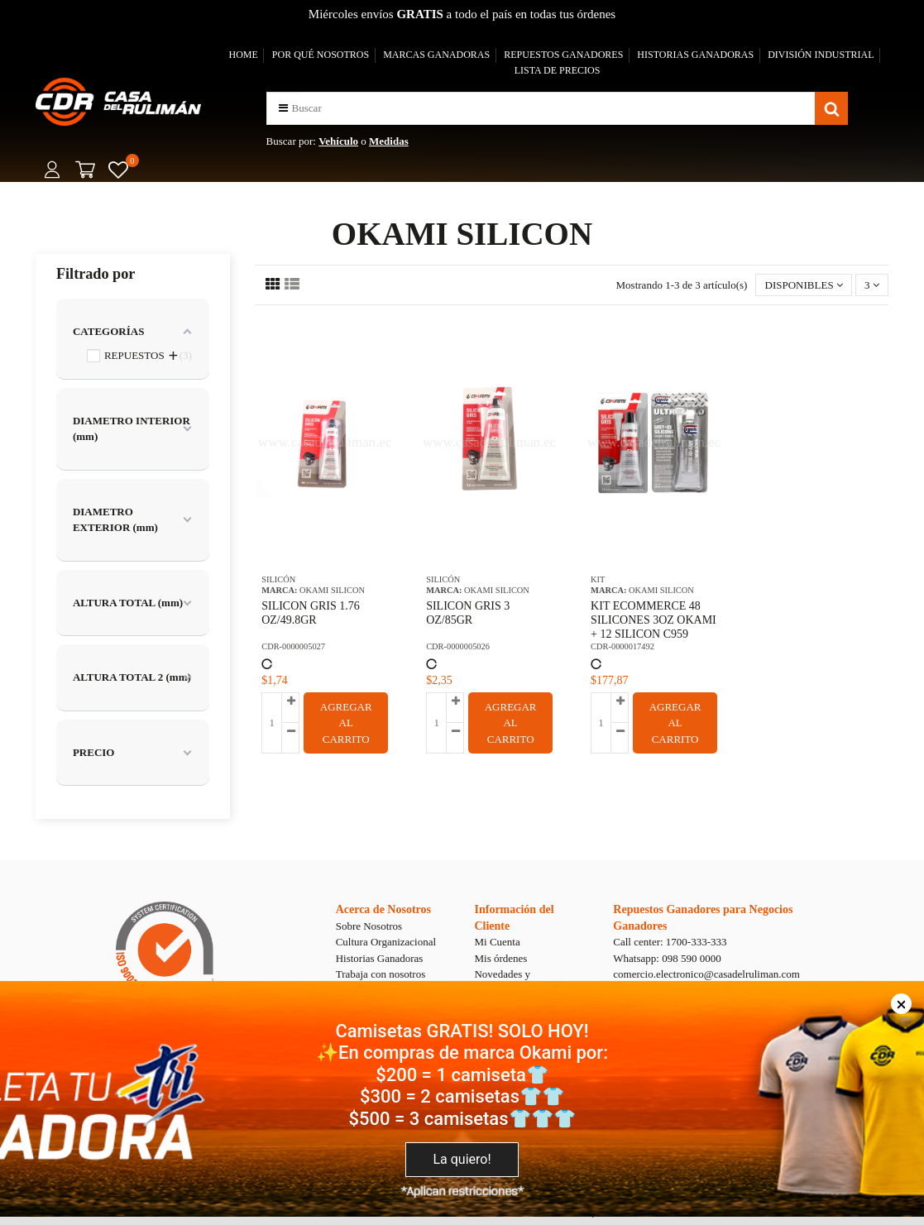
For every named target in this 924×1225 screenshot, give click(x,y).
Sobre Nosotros (369, 926)
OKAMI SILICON (332, 590)
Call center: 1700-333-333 (669, 941)
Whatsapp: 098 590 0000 (667, 958)
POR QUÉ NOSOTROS (320, 54)
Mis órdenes (500, 958)
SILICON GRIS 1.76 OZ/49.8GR (310, 613)
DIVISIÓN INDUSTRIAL (821, 54)
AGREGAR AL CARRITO (346, 723)
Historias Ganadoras (380, 958)
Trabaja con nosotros (381, 974)
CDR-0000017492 (622, 646)
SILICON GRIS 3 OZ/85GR (468, 613)
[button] (283, 108)
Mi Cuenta (496, 941)
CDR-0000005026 (458, 646)
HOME (242, 54)
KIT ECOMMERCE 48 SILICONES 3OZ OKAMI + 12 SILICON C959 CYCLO (653, 626)
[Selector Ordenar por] (803, 285)
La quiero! (462, 1159)
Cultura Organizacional (386, 941)
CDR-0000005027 (293, 646)
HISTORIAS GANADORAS (695, 54)
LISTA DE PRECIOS (558, 70)
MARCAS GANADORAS (436, 54)
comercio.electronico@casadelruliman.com (706, 974)
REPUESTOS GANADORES (563, 54)
